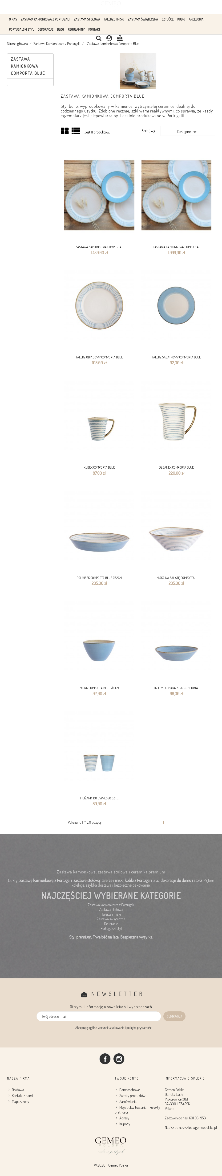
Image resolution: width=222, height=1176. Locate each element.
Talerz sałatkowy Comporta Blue (176, 357)
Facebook (105, 1058)
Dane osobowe (129, 1089)
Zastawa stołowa (87, 19)
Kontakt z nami (22, 1095)
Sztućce (168, 19)
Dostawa (18, 1089)
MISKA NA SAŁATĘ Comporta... (176, 578)
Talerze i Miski (114, 19)
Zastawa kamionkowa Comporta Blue (28, 66)
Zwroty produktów (132, 1095)
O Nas (13, 19)
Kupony (124, 1124)
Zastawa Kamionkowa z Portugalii (45, 19)
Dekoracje (45, 29)
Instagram (118, 1058)
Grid (65, 131)
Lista (76, 132)
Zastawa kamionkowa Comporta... (99, 247)
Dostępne (187, 132)
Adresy (124, 1118)
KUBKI (181, 19)
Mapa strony (20, 1101)
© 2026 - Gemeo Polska (111, 1165)
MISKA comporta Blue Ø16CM (99, 688)
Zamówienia (128, 1101)
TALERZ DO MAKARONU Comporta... (176, 688)
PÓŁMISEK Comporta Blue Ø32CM (99, 578)
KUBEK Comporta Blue (99, 467)
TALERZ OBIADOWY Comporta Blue (99, 357)
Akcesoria (196, 19)
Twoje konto (127, 1078)
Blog (60, 29)
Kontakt (94, 29)
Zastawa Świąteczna (143, 19)
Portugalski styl (21, 29)
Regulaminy (76, 29)
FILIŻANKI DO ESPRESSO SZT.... (99, 798)
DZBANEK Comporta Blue (176, 467)
